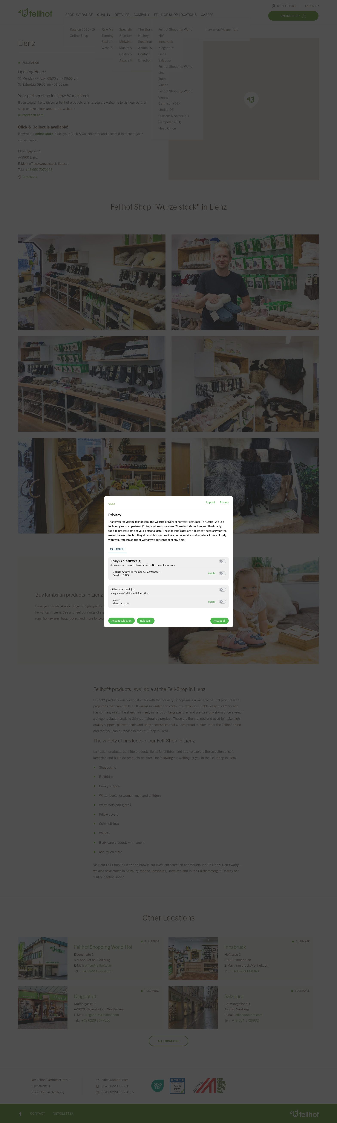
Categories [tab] (117, 549)
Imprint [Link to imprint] (210, 502)
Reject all (145, 621)
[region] (169, 562)
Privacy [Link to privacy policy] (224, 502)
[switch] (223, 561)
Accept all (219, 621)
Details (211, 573)
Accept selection (122, 621)
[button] (221, 561)
